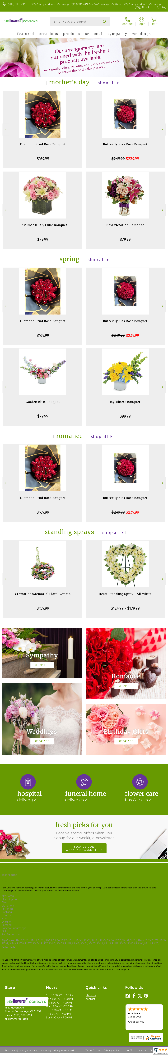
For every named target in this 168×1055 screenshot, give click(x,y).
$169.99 (43, 158)
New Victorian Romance (125, 225)
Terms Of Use (92, 1050)
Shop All (106, 82)
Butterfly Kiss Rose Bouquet (125, 144)
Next (162, 129)
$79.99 (42, 239)
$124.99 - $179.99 (125, 608)
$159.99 (43, 608)
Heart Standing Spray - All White (125, 594)
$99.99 (125, 416)
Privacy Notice (111, 1050)
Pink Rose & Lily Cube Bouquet (42, 225)
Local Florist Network (134, 1050)
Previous (5, 129)
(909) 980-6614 (16, 4)
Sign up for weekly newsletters (84, 848)
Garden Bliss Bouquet (43, 402)
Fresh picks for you (84, 830)
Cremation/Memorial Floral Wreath (43, 594)
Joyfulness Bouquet (125, 402)
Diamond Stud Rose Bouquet (43, 144)
